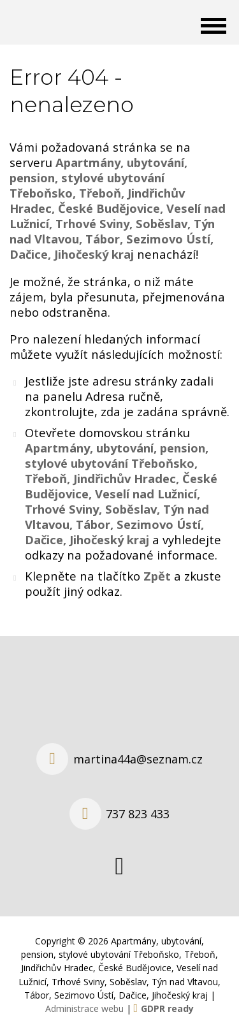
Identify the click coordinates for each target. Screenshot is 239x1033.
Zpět (157, 576)
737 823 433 (138, 813)
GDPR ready (167, 1008)
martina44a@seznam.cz (138, 759)
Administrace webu (84, 1008)
